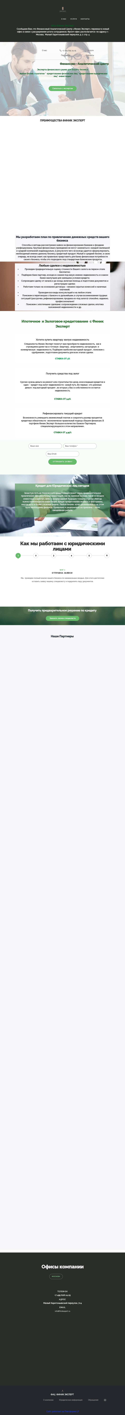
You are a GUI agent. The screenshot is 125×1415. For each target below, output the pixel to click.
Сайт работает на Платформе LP (62, 1411)
